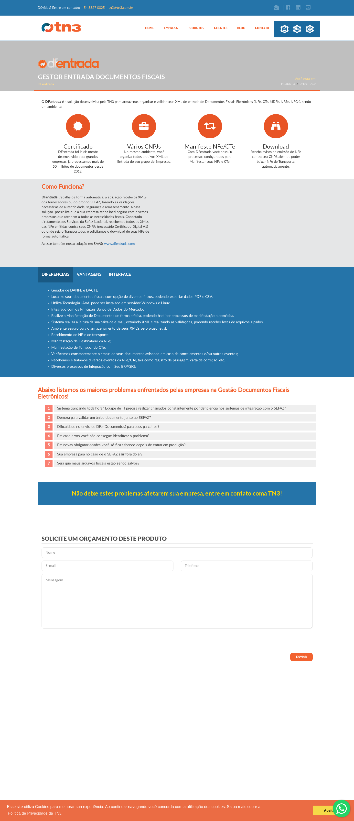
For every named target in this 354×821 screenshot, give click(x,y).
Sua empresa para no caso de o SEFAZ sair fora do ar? (99, 454)
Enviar (301, 656)
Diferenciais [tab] (55, 274)
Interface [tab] (120, 274)
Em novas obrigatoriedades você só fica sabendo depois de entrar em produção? (121, 445)
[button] (171, 30)
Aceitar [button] (330, 810)
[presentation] (79, 640)
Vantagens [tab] (89, 274)
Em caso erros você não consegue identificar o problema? (103, 436)
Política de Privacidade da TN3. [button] (35, 813)
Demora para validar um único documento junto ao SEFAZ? (104, 418)
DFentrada (308, 84)
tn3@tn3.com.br (120, 7)
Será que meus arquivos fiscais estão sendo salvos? (98, 463)
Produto (289, 84)
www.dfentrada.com (119, 244)
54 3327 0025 (94, 7)
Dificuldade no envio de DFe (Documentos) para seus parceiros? (108, 427)
